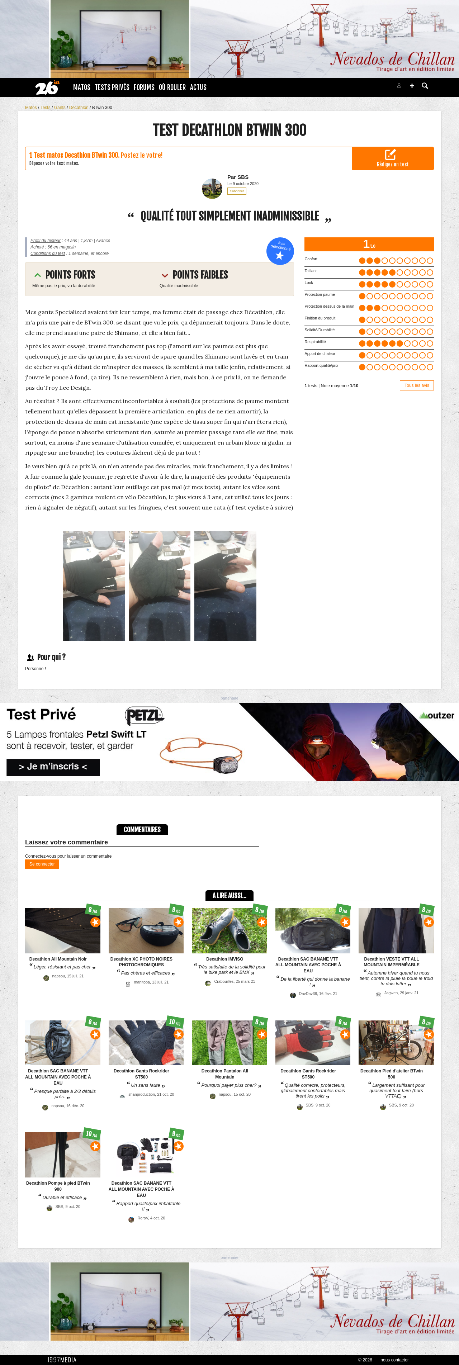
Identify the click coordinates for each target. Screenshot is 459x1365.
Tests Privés (112, 87)
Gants (60, 107)
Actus (198, 87)
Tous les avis (416, 385)
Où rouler (172, 87)
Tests (46, 107)
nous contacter (394, 1359)
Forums (144, 87)
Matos (81, 87)
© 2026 (365, 1359)
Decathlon (79, 107)
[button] (412, 86)
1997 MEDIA (64, 1360)
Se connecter (42, 864)
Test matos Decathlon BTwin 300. (76, 155)
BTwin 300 (102, 107)
